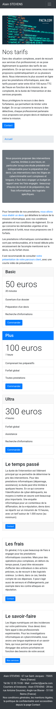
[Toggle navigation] (49, 4)
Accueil (8, 139)
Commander (13, 322)
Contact (8, 125)
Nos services (13, 660)
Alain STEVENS (12, 4)
